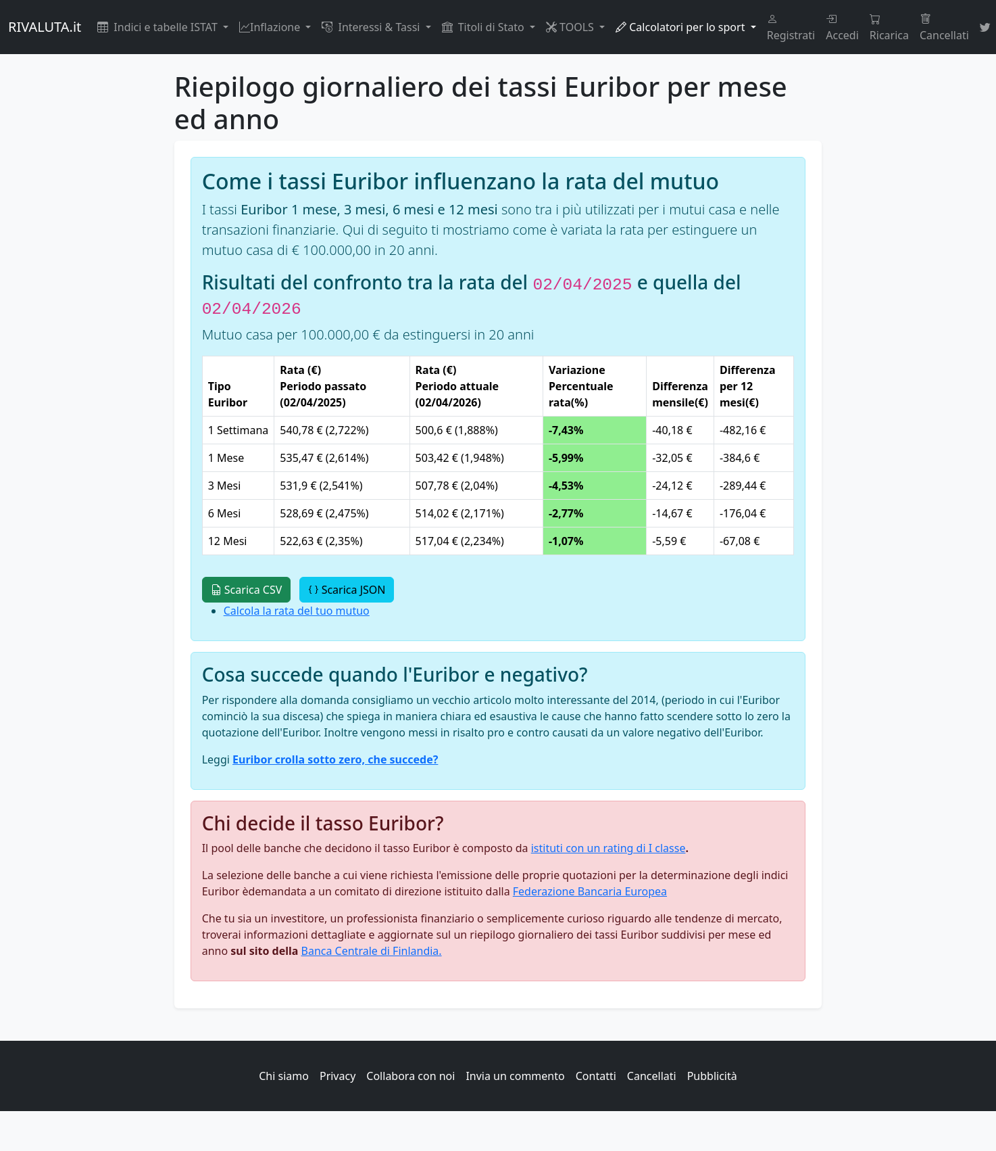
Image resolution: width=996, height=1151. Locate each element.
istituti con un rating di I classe (608, 848)
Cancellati (944, 27)
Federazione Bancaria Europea (590, 891)
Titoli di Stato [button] (484, 27)
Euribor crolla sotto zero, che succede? (335, 759)
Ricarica (889, 27)
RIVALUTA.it (44, 27)
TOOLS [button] (571, 27)
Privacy (337, 1075)
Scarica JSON (347, 589)
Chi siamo (284, 1075)
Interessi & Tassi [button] (372, 27)
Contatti (596, 1075)
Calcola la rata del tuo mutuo (297, 610)
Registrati (791, 27)
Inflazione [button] (271, 27)
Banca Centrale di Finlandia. (371, 950)
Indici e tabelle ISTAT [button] (158, 27)
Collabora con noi (410, 1075)
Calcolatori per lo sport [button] (682, 27)
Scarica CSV (246, 589)
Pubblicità (712, 1075)
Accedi (842, 27)
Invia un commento (515, 1075)
